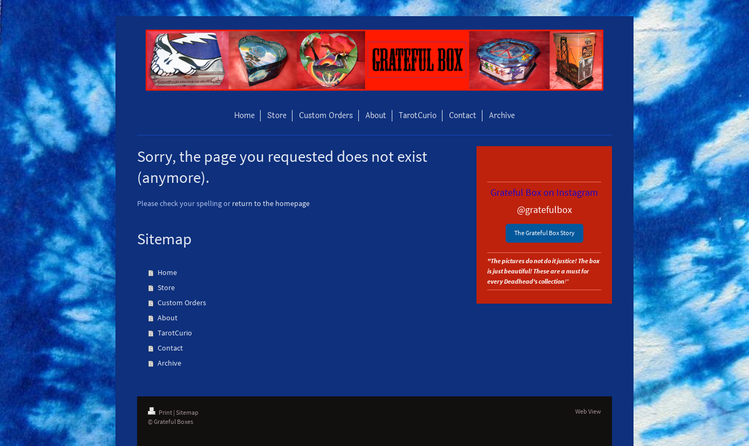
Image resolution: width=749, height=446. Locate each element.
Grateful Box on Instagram (544, 192)
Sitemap (187, 412)
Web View (588, 411)
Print (160, 412)
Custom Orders (182, 302)
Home (167, 272)
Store (166, 287)
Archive (169, 363)
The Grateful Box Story (544, 233)
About (168, 318)
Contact (170, 348)
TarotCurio (175, 333)
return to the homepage (271, 203)
